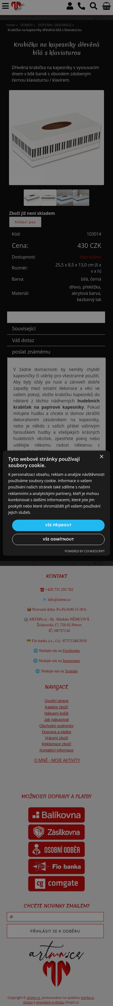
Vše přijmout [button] (58, 525)
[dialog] (56, 503)
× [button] (101, 457)
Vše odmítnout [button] (58, 539)
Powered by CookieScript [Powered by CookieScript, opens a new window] (85, 551)
